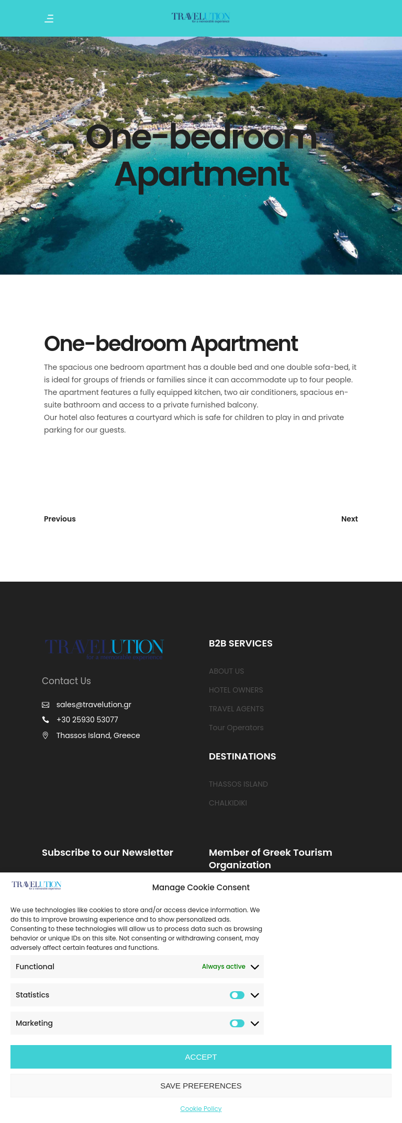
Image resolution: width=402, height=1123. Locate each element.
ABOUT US (226, 671)
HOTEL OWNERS (236, 690)
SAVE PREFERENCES (201, 1085)
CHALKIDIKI (228, 803)
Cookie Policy (201, 1108)
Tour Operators (236, 727)
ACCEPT (201, 1056)
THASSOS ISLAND (238, 784)
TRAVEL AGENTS (236, 709)
